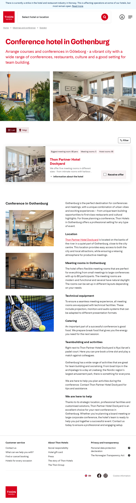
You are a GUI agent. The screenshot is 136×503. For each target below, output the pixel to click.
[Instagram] (105, 476)
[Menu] (130, 16)
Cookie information (121, 476)
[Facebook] (99, 476)
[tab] (11, 130)
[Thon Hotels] (9, 17)
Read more (77, 6)
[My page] (122, 16)
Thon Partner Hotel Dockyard (81, 239)
